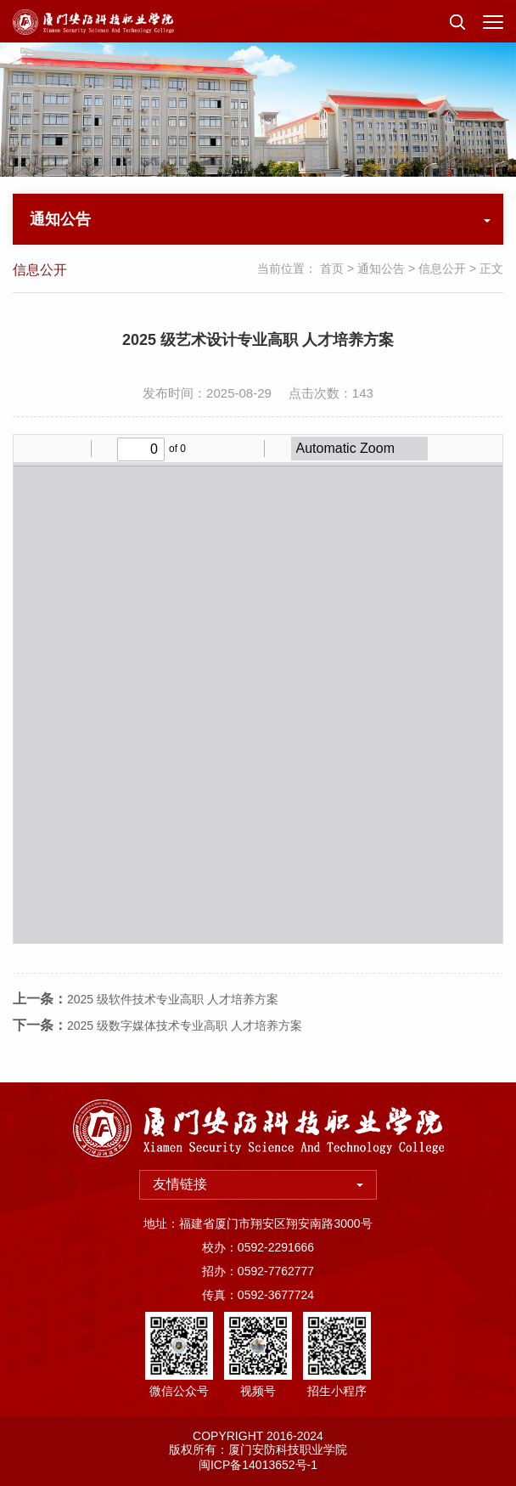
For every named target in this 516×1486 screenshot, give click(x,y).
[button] (457, 21)
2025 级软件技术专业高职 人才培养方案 (172, 1024)
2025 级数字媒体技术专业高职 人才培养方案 (184, 1051)
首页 (332, 268)
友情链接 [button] (258, 1184)
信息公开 (442, 268)
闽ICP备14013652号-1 (258, 1465)
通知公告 (381, 268)
